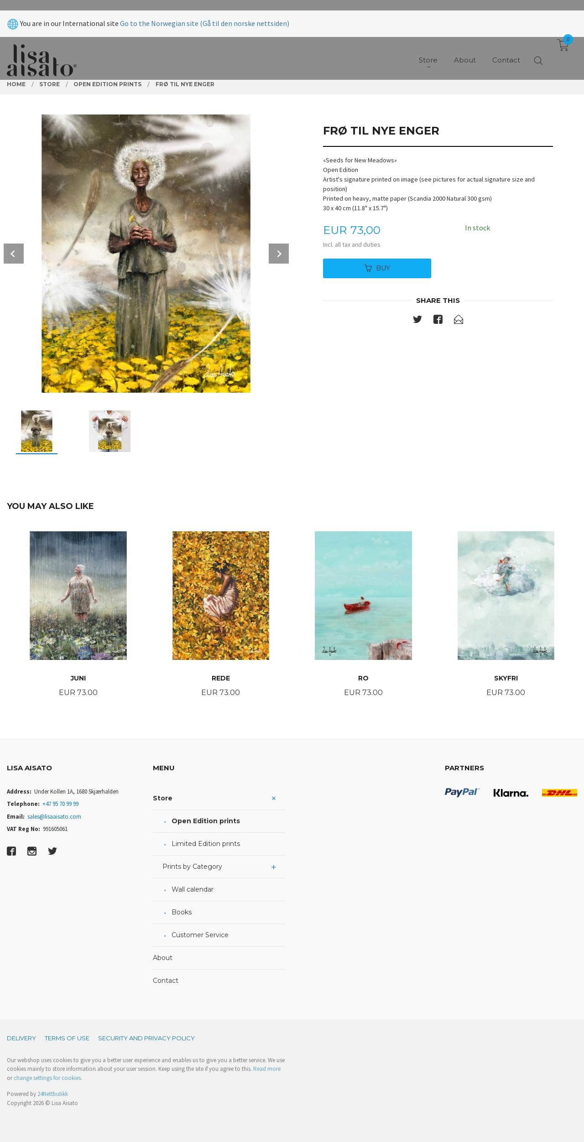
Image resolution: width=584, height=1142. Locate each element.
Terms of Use (67, 1038)
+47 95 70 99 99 (60, 804)
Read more (267, 1069)
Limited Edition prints (206, 844)
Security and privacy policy (146, 1038)
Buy (377, 268)
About (162, 958)
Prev (14, 254)
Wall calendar (193, 889)
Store (162, 798)
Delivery (21, 1038)
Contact (165, 980)
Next (279, 254)
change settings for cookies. (48, 1078)
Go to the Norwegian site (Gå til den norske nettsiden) (204, 12)
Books (182, 912)
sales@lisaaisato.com (54, 816)
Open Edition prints (206, 821)
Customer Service (200, 935)
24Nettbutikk (52, 1094)
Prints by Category (192, 866)
